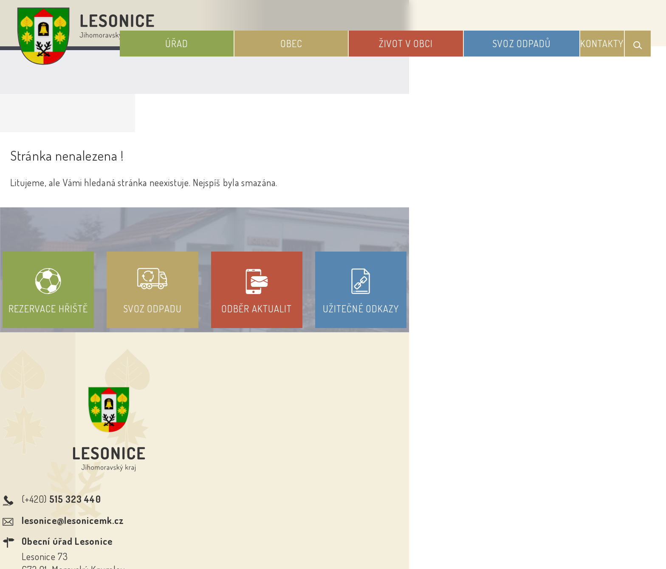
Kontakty (609, 37)
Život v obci (440, 37)
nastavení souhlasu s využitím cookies (506, 546)
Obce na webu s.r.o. (450, 533)
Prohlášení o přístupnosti (270, 492)
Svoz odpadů (537, 37)
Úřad (246, 37)
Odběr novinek (364, 492)
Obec (343, 37)
